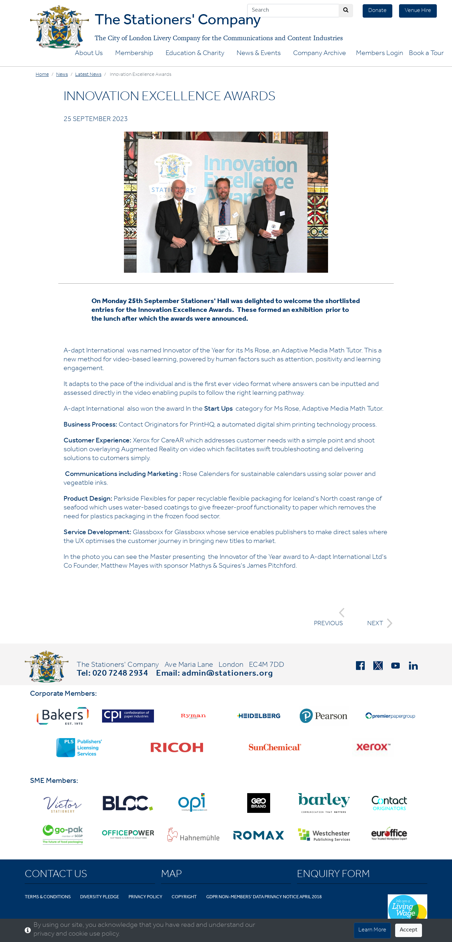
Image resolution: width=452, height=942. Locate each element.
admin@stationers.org (227, 674)
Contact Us (56, 875)
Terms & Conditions (48, 897)
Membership (134, 54)
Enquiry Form (333, 875)
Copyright (184, 897)
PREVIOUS (329, 617)
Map (171, 875)
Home (42, 75)
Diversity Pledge (99, 897)
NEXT (377, 623)
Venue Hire (418, 11)
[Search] (293, 10)
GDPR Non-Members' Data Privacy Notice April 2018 (264, 897)
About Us (89, 54)
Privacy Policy (145, 897)
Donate (377, 11)
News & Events (259, 54)
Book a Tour (426, 54)
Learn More (372, 930)
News (62, 75)
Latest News (88, 75)
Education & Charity (195, 54)
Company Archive (319, 54)
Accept (408, 930)
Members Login (379, 54)
